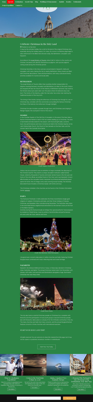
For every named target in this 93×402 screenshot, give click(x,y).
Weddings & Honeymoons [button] (48, 2)
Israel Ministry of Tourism (38, 60)
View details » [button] (11, 389)
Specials (10, 2)
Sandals (61, 2)
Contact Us (19, 5)
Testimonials (77, 2)
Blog (36, 2)
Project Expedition (7, 5)
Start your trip (69, 398)
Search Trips (29, 2)
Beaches (68, 2)
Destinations (19, 2)
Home (4, 2)
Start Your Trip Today (46, 347)
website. (27, 190)
